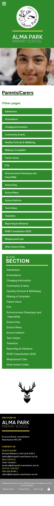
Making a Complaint (15, 150)
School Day (11, 185)
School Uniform (13, 200)
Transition (10, 215)
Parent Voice (12, 157)
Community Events (15, 134)
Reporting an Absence (16, 223)
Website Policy (8, 489)
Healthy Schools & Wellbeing (20, 142)
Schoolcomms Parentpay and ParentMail (20, 175)
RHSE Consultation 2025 (18, 231)
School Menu (12, 192)
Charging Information (16, 127)
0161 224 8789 (26, 453)
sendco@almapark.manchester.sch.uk (20, 465)
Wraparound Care (14, 239)
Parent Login (38, 489)
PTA (7, 165)
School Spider (28, 485)
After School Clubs (15, 246)
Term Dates (11, 208)
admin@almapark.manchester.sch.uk (20, 456)
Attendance (11, 119)
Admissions (11, 111)
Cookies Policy (23, 489)
